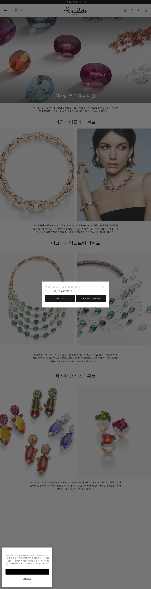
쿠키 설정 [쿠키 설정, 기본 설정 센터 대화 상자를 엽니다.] (27, 579)
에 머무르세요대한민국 (91, 299)
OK (27, 572)
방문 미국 (59, 299)
